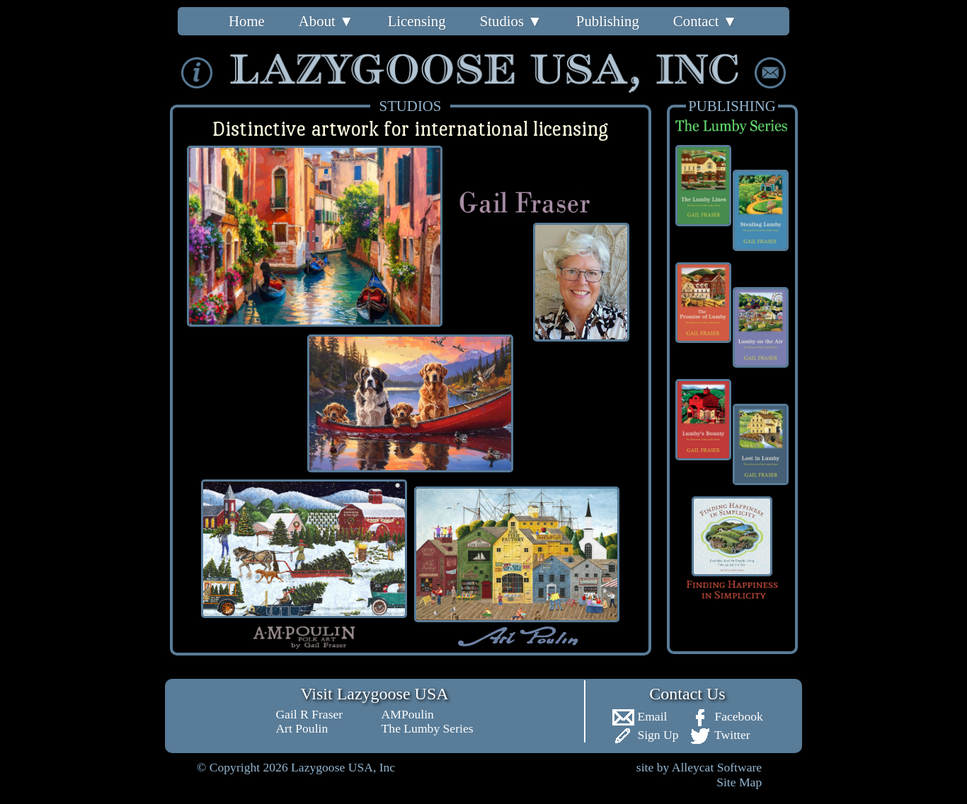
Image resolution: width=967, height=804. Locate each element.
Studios (511, 21)
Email (639, 716)
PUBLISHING (732, 106)
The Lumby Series (428, 728)
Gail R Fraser (309, 714)
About (326, 21)
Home (247, 21)
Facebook (726, 716)
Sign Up (645, 735)
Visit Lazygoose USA (374, 693)
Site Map (739, 782)
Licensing (417, 21)
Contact (705, 21)
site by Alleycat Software (699, 767)
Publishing (607, 21)
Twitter (719, 735)
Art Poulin (301, 728)
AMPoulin (408, 714)
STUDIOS (410, 106)
